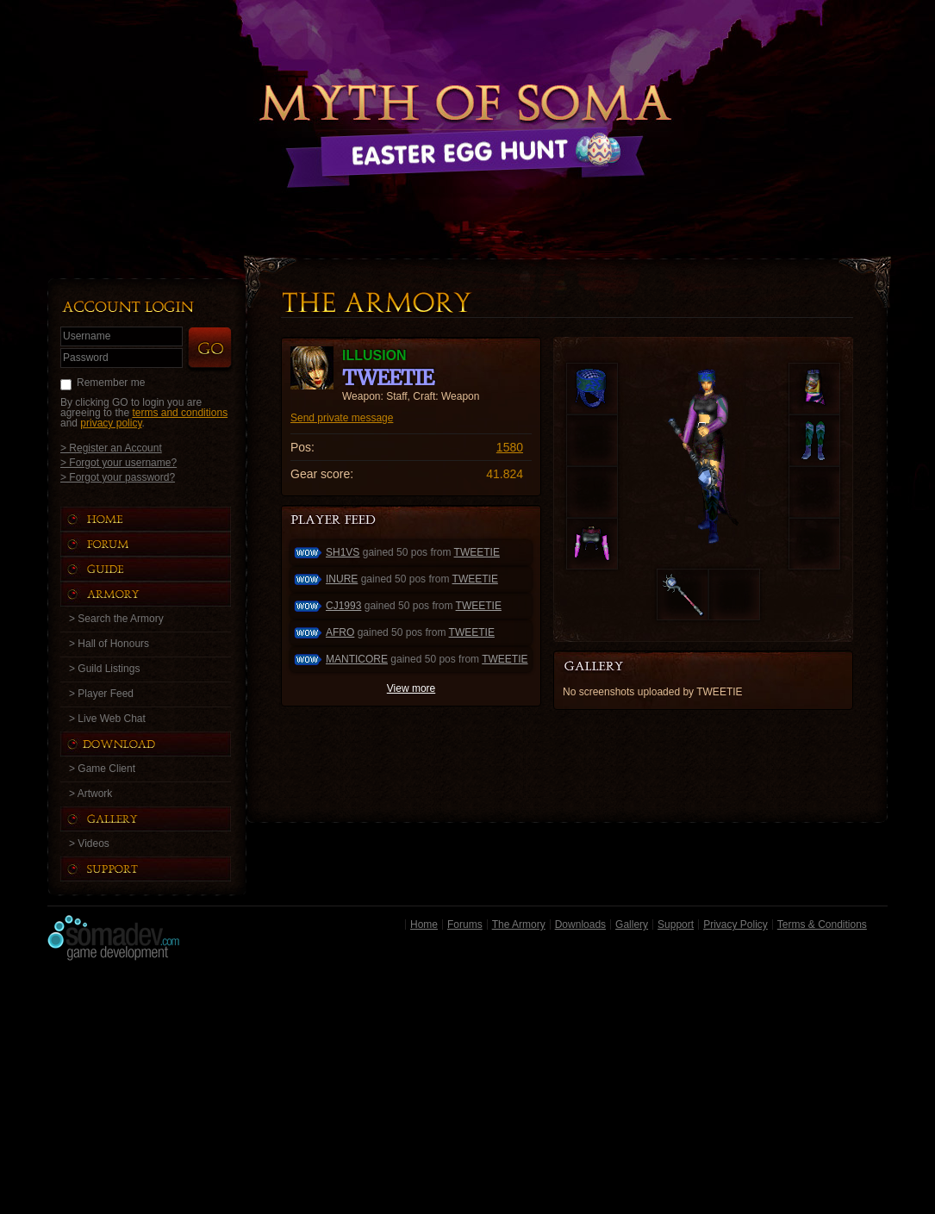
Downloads (580, 924)
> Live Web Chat (107, 719)
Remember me (111, 382)
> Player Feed (101, 694)
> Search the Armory (116, 619)
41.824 (504, 474)
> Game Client (102, 769)
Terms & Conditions (822, 924)
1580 (509, 447)
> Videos (89, 843)
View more (411, 688)
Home (424, 924)
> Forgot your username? (118, 462)
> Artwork (90, 794)
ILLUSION (374, 355)
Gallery (631, 924)
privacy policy (110, 423)
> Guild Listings (104, 669)
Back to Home (468, 107)
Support (676, 924)
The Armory (518, 924)
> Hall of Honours (109, 644)
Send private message (341, 418)
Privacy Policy (735, 924)
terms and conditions (180, 413)
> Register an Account (111, 447)
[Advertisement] (467, 1091)
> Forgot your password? (117, 476)
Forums (465, 924)
